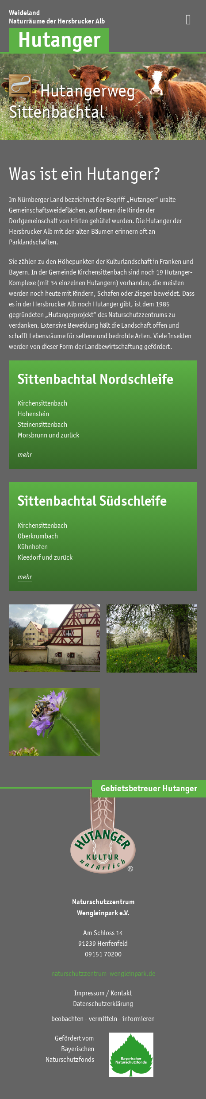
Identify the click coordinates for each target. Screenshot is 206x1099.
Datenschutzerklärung (103, 1003)
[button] (188, 30)
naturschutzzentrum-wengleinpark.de (103, 973)
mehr (25, 454)
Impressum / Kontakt (103, 993)
